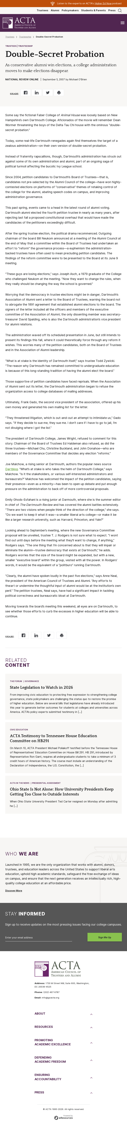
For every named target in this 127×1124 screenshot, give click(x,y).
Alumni (55, 10)
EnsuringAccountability (48, 1078)
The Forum (16, 681)
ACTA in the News (19, 784)
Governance (32, 681)
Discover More (13, 891)
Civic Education (19, 730)
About (40, 1014)
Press (112, 10)
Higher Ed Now (103, 3)
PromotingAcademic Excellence (53, 1043)
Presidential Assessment (46, 784)
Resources (44, 1027)
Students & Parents (93, 10)
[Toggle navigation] (122, 23)
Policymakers (70, 10)
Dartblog (11, 469)
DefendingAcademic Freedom (50, 1060)
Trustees (42, 10)
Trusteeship (25, 36)
